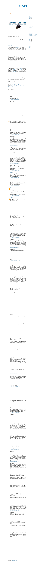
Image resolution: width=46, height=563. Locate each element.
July (30, 38)
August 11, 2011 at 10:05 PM (15, 201)
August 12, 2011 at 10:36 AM (15, 251)
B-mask (11, 120)
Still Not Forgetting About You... (33, 35)
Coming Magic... (31, 21)
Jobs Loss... (30, 25)
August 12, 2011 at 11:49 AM (15, 260)
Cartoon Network (14, 69)
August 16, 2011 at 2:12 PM (14, 510)
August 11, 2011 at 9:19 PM (14, 177)
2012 (29, 15)
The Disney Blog (13, 83)
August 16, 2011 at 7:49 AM (14, 461)
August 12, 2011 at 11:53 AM (15, 290)
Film (14, 85)
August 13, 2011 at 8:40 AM (14, 350)
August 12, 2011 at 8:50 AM (14, 247)
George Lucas (17, 85)
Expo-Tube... (30, 28)
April (30, 41)
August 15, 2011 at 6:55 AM (14, 412)
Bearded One (19, 78)
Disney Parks (17, 47)
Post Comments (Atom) (14, 560)
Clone (20, 68)
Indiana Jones (12, 45)
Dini (15, 71)
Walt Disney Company (20, 38)
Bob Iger (12, 85)
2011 (29, 16)
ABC (19, 72)
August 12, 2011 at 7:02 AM (14, 226)
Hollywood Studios (19, 76)
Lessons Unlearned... (31, 26)
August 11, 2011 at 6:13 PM (14, 145)
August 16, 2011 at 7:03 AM (14, 449)
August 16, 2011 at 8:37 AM (14, 482)
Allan (11, 197)
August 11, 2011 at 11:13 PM (15, 218)
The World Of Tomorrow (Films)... (33, 34)
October (30, 18)
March (30, 42)
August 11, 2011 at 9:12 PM (14, 170)
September (30, 19)
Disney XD (21, 69)
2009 (29, 47)
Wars (21, 68)
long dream (19, 70)
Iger (11, 39)
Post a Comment (10, 545)
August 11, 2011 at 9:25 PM (14, 185)
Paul (13, 71)
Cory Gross (11, 220)
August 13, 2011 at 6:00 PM (14, 373)
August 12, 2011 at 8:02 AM (14, 237)
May (30, 40)
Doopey (11, 172)
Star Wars (9, 45)
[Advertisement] (15, 552)
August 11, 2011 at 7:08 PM (14, 163)
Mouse (17, 39)
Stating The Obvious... (31, 33)
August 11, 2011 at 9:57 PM (14, 195)
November (30, 17)
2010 (29, 46)
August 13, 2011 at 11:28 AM (15, 366)
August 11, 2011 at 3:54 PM (14, 99)
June (30, 39)
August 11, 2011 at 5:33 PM (14, 134)
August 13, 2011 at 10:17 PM (15, 382)
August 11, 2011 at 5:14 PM (14, 118)
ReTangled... (30, 27)
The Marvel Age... (31, 36)
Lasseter (9, 65)
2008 (29, 48)
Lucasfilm (15, 45)
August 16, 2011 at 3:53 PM (14, 515)
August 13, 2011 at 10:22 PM (15, 386)
